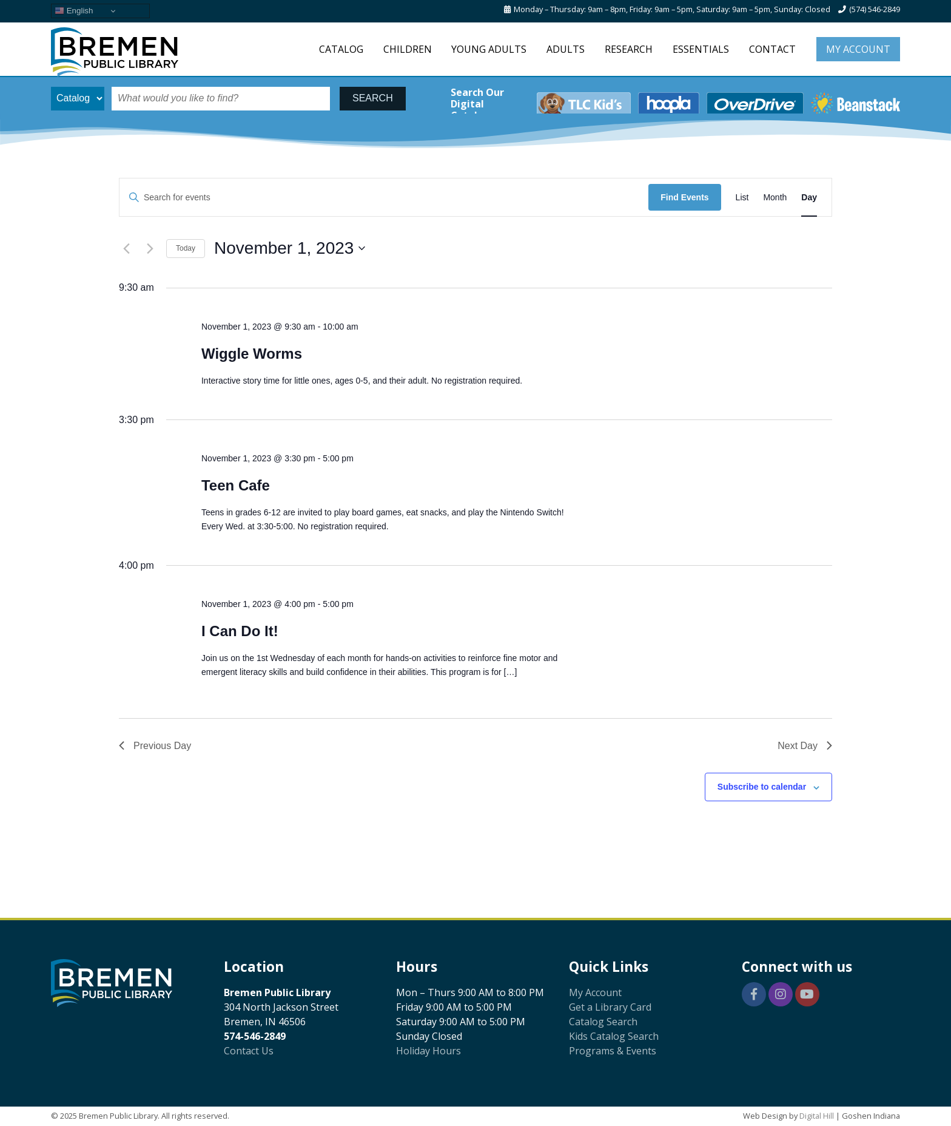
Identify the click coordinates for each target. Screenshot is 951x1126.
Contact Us (249, 1050)
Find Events (684, 197)
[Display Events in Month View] (775, 197)
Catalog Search (603, 1021)
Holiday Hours (428, 1050)
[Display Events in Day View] (809, 197)
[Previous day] (126, 248)
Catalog (341, 49)
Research (629, 49)
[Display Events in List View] (742, 197)
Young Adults (488, 49)
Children (407, 49)
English (74, 11)
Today (185, 248)
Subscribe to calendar (761, 787)
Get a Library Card (610, 1007)
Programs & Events (612, 1050)
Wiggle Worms (251, 353)
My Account (858, 49)
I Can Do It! (239, 631)
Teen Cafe (235, 485)
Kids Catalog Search (614, 1036)
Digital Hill (816, 1115)
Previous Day (155, 746)
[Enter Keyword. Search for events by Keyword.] (383, 197)
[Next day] (150, 248)
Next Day (805, 746)
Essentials (701, 49)
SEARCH (372, 98)
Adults (565, 49)
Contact (772, 49)
